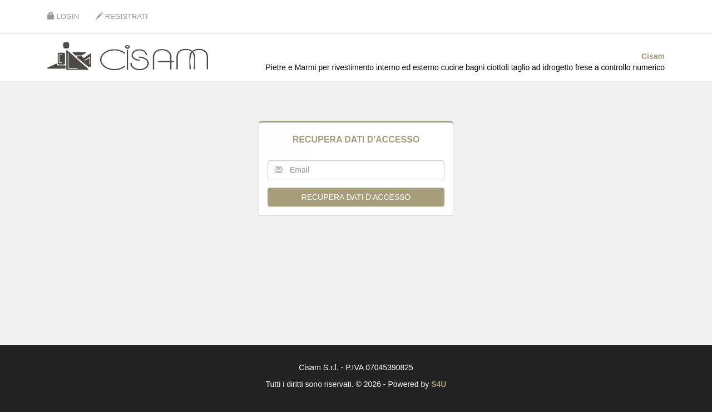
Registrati (122, 16)
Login (63, 16)
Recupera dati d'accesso (356, 197)
